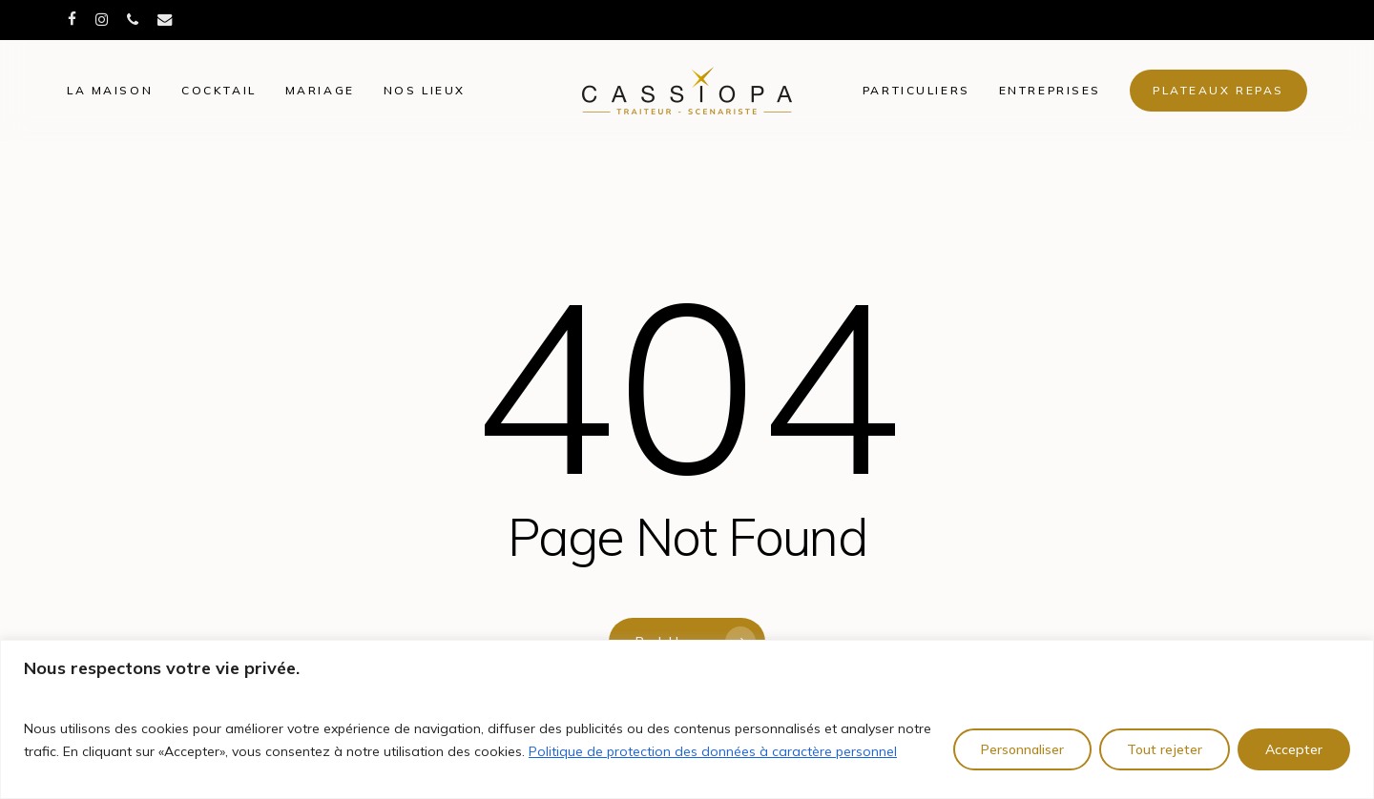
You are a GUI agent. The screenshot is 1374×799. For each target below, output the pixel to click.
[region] (687, 719)
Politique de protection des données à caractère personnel (713, 751)
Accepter (1293, 749)
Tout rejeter (1164, 749)
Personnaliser (1022, 749)
